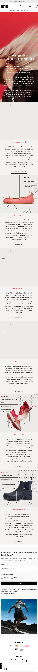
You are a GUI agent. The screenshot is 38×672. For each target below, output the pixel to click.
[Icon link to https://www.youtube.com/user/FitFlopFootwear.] (24, 661)
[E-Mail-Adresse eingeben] (19, 568)
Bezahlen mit (19, 642)
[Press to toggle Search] (21, 6)
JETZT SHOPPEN (19, 245)
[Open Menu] (36, 6)
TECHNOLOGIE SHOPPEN (19, 172)
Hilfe (19, 669)
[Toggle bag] (30, 6)
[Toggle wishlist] (26, 6)
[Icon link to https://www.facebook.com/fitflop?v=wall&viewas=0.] (12, 661)
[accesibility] (1, 666)
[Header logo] (4, 6)
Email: (3, 564)
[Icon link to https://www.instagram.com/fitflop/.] (17, 661)
